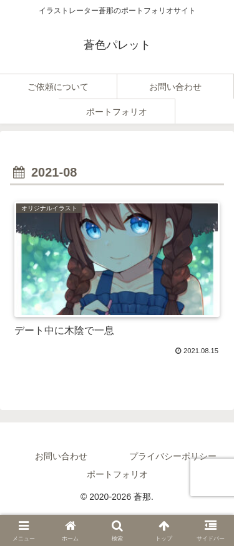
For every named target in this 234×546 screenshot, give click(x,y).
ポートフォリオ (117, 474)
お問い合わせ (61, 456)
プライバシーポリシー (173, 456)
